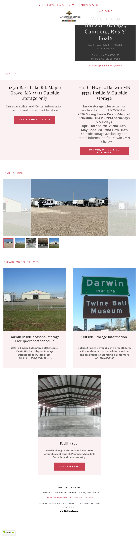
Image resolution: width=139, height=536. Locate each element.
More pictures (69, 466)
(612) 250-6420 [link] (86, 497)
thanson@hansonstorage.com (105, 65)
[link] (69, 16)
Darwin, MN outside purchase (104, 151)
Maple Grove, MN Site (35, 119)
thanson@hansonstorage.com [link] (62, 497)
